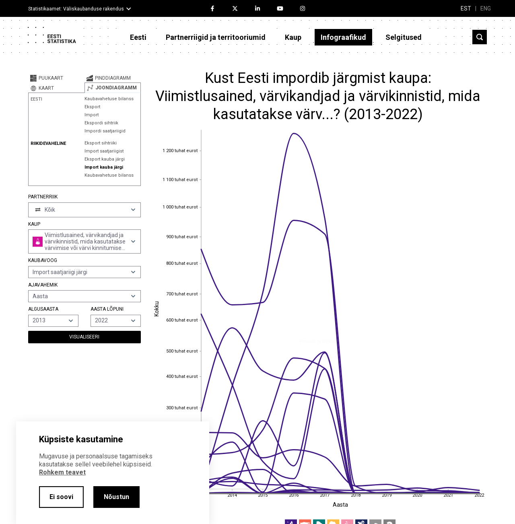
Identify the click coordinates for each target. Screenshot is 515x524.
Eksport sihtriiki (100, 143)
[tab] (56, 78)
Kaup (293, 37)
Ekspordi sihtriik (101, 123)
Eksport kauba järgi (104, 159)
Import (91, 115)
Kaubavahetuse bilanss (109, 98)
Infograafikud (343, 37)
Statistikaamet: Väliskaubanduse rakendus (76, 9)
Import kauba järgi (103, 167)
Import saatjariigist (104, 151)
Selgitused (403, 37)
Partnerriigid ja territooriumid (216, 37)
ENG (485, 8)
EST (466, 8)
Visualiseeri (84, 337)
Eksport (92, 106)
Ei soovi (61, 497)
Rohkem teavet (62, 472)
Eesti (138, 37)
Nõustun (116, 497)
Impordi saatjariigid (105, 131)
